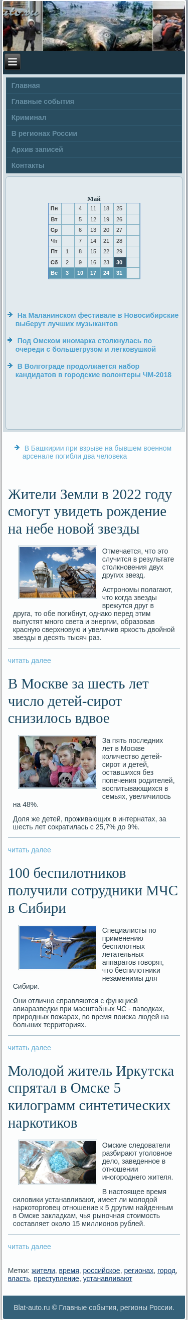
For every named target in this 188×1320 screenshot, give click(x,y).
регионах (138, 1271)
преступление (56, 1279)
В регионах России (44, 133)
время (69, 1271)
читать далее (29, 660)
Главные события (43, 101)
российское (101, 1271)
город (166, 1271)
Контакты (28, 165)
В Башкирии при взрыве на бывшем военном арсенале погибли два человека (97, 452)
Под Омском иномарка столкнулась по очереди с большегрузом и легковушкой (86, 345)
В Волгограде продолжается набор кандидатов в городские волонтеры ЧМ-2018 (93, 370)
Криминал (29, 117)
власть (19, 1279)
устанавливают (107, 1279)
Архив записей (37, 149)
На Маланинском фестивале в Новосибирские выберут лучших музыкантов (97, 319)
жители (43, 1271)
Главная (26, 85)
